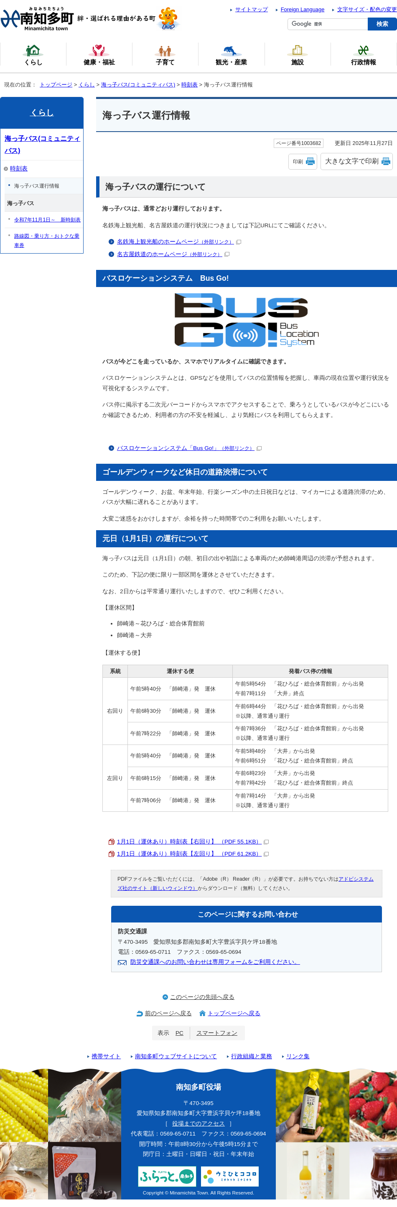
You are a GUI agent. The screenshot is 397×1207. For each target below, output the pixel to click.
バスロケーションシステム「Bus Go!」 (189, 448)
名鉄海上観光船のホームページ (179, 242)
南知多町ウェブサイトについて (176, 1056)
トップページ (56, 84)
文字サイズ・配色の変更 (367, 9)
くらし (87, 84)
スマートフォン (216, 1033)
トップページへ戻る (234, 1013)
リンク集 (298, 1056)
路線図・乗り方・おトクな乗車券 (46, 240)
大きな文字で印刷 (352, 161)
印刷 (298, 162)
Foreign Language (303, 9)
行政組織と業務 (251, 1056)
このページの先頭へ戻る (202, 997)
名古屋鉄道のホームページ (173, 254)
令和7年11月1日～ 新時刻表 (47, 220)
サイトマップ (251, 9)
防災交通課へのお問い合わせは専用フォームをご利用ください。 (215, 962)
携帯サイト (106, 1056)
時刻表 (189, 84)
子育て (165, 55)
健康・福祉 (99, 55)
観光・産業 (231, 55)
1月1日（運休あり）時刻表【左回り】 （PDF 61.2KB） (193, 854)
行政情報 (363, 55)
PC (179, 1033)
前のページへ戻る (168, 1013)
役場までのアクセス (198, 1124)
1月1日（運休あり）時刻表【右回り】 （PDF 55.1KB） (193, 842)
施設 (297, 55)
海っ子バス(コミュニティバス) (138, 84)
